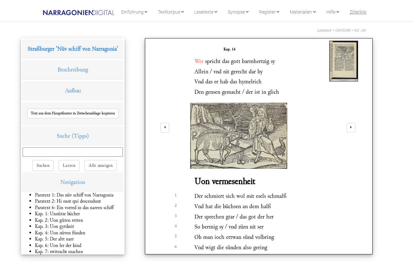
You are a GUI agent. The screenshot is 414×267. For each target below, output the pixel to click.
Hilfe (332, 12)
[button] (72, 113)
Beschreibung (73, 70)
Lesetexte (205, 12)
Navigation (72, 182)
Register (269, 12)
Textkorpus (171, 12)
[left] (164, 128)
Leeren (69, 165)
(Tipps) (80, 136)
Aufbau (73, 91)
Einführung (134, 12)
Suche (63, 136)
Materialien (303, 12)
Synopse (238, 12)
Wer (198, 61)
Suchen (43, 165)
